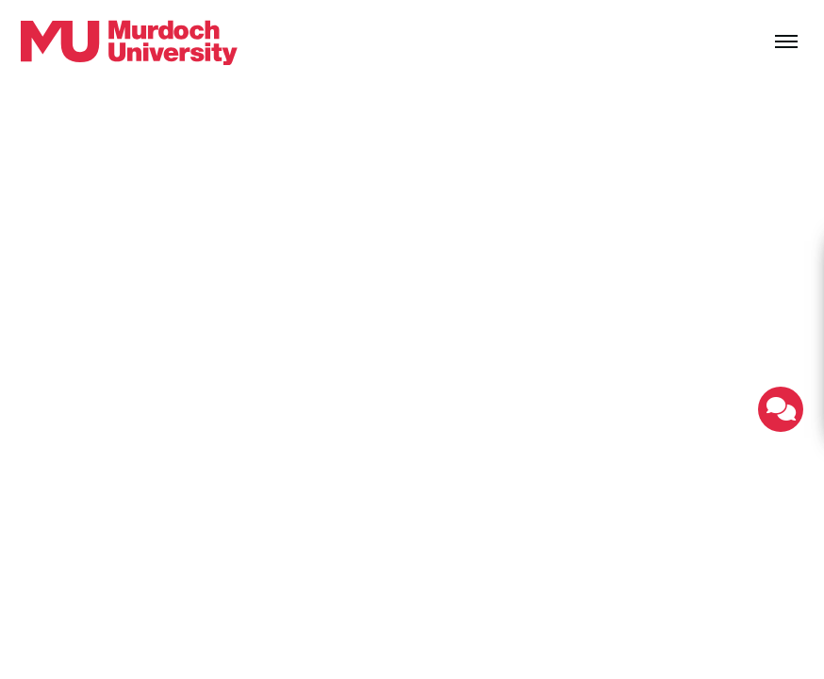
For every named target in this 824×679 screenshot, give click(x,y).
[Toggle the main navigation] (786, 42)
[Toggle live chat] (780, 409)
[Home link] (129, 42)
